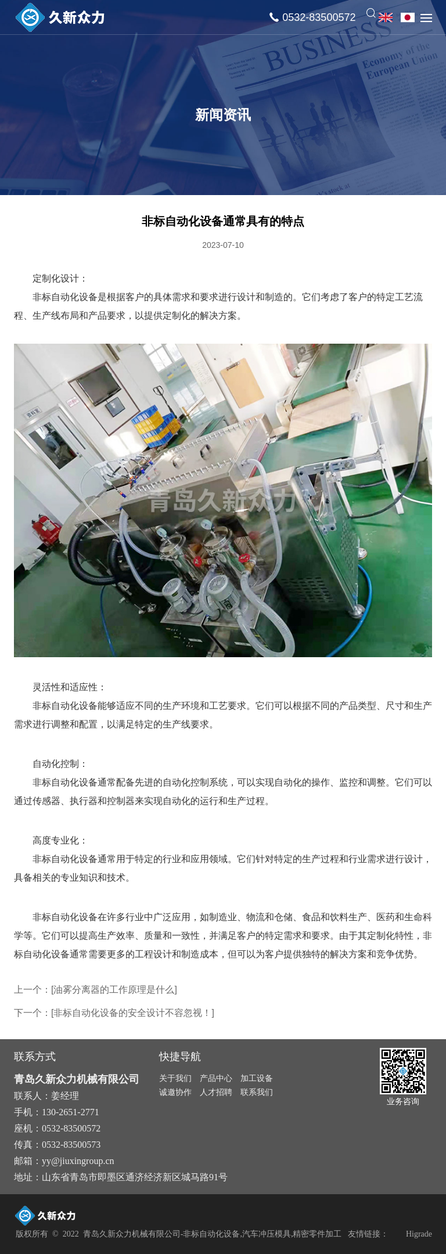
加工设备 (256, 1078)
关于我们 (175, 1078)
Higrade (419, 1234)
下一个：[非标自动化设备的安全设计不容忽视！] (114, 1013)
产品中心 (216, 1078)
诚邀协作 (175, 1092)
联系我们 (256, 1092)
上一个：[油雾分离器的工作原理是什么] (95, 989)
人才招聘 (216, 1092)
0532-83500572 (318, 17)
